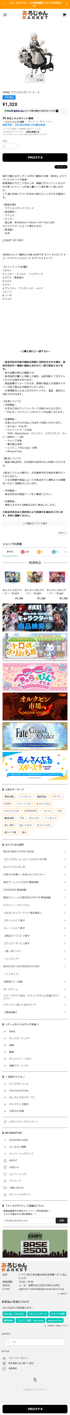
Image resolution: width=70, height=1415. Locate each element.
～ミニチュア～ (11, 958)
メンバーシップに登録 (14, 122)
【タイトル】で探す (14, 920)
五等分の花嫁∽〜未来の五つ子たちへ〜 (26, 874)
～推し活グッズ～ (13, 951)
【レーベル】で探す (14, 928)
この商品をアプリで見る (35, 523)
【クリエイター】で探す (16, 943)
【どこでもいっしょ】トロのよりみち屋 (26, 859)
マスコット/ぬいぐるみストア (19, 1004)
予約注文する (35, 157)
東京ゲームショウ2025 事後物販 (22, 882)
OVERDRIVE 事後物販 (14, 890)
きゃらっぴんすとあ (14, 867)
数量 (5, 141)
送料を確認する (32, 132)
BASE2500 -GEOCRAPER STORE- (21, 966)
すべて (10, 552)
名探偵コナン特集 (13, 981)
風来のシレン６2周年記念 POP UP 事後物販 (27, 897)
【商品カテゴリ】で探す (16, 935)
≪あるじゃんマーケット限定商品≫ (22, 912)
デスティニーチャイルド (16, 905)
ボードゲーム (10, 989)
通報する (62, 533)
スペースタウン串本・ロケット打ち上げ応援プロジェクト (31, 997)
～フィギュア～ (11, 974)
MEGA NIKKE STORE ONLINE (18, 851)
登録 (61, 1220)
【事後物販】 (10, 1012)
